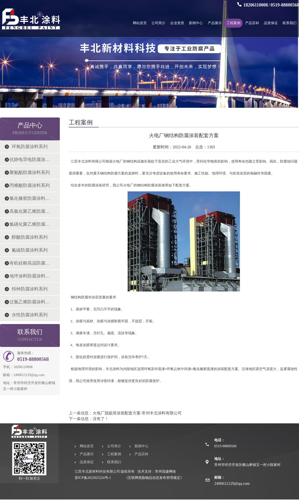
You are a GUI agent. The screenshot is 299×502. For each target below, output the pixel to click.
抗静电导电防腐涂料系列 (29, 159)
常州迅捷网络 (165, 471)
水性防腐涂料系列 (30, 314)
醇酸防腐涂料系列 (30, 237)
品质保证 (271, 23)
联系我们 (290, 23)
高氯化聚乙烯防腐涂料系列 (29, 211)
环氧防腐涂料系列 (30, 146)
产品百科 (252, 23)
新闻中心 (196, 23)
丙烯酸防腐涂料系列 (29, 185)
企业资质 (177, 23)
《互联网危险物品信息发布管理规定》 (154, 478)
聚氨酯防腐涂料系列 (29, 172)
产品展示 (215, 23)
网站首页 (140, 23)
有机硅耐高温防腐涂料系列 (29, 263)
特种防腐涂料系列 (30, 288)
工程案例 (233, 23)
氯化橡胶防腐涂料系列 (29, 198)
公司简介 (158, 23)
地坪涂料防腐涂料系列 (29, 276)
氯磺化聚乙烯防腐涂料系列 (29, 224)
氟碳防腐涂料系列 (30, 250)
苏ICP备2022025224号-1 (93, 478)
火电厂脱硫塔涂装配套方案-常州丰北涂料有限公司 (137, 413)
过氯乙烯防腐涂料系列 (29, 301)
